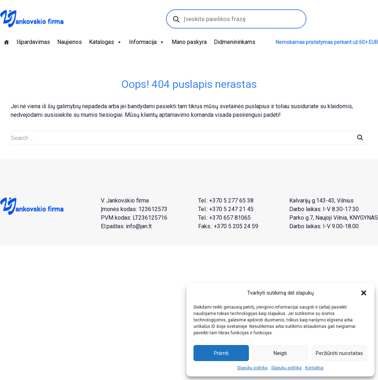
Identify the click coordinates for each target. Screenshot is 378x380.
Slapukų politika (252, 367)
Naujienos (69, 42)
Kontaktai (314, 367)
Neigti (280, 353)
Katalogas (105, 42)
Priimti (221, 353)
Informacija (147, 42)
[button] (363, 292)
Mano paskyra (189, 42)
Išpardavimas (33, 42)
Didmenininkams (234, 42)
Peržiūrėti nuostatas (339, 353)
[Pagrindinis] (6, 42)
